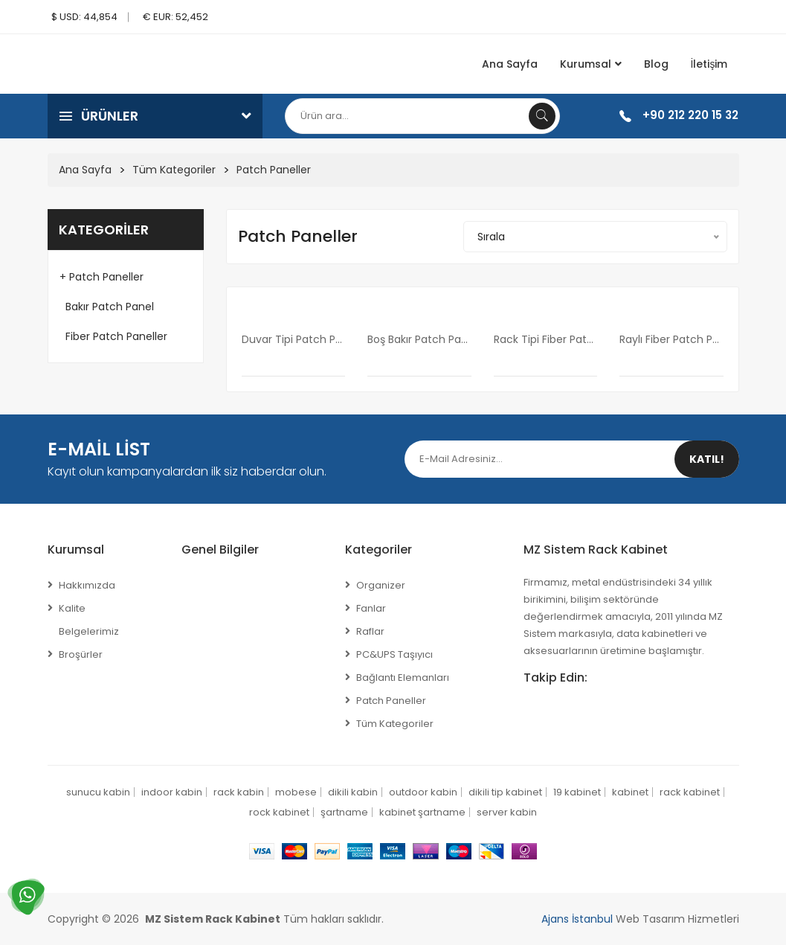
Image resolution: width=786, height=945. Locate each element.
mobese (296, 792)
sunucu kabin (98, 792)
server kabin (507, 812)
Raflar (370, 631)
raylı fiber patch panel (671, 339)
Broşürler (81, 654)
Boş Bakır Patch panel (419, 339)
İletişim (709, 64)
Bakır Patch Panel (106, 306)
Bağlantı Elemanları (402, 677)
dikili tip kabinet (505, 792)
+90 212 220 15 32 (690, 115)
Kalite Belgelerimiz (89, 619)
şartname (344, 812)
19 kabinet (577, 792)
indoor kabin (171, 792)
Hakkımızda (87, 585)
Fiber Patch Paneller (113, 336)
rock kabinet (279, 812)
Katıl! (706, 459)
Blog (656, 64)
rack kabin (238, 792)
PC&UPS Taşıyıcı (394, 654)
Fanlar (371, 608)
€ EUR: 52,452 (175, 17)
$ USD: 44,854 (84, 17)
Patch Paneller (273, 169)
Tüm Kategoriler (174, 169)
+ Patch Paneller (101, 276)
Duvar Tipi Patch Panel (294, 339)
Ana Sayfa (510, 64)
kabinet (630, 792)
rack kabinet (690, 792)
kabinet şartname (422, 812)
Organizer (380, 585)
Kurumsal (591, 64)
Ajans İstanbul (577, 919)
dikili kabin (353, 792)
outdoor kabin (423, 792)
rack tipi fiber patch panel (546, 339)
